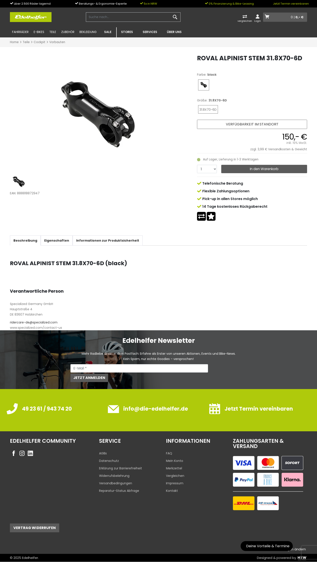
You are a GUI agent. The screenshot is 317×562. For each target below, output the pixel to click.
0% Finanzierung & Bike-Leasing (229, 4)
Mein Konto (174, 461)
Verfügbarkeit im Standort (252, 124)
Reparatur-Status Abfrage (119, 491)
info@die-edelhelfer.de (155, 408)
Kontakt (172, 491)
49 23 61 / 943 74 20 (47, 408)
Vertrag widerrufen (34, 527)
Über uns (174, 32)
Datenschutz (109, 461)
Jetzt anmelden (89, 377)
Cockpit (39, 42)
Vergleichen (175, 476)
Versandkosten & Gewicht (287, 149)
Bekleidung (88, 32)
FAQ (169, 453)
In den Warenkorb (264, 169)
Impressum (174, 483)
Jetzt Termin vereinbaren (291, 4)
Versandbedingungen (115, 483)
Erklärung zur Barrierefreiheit (120, 468)
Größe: (202, 100)
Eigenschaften (56, 240)
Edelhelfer (30, 557)
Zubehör (67, 32)
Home (14, 42)
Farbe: (201, 74)
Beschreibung (25, 240)
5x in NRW (148, 4)
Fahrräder (20, 32)
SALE (107, 32)
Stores (127, 32)
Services (150, 32)
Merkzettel (174, 468)
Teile (52, 32)
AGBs (103, 453)
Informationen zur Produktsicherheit (107, 240)
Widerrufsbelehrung (114, 476)
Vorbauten (57, 42)
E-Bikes (39, 32)
